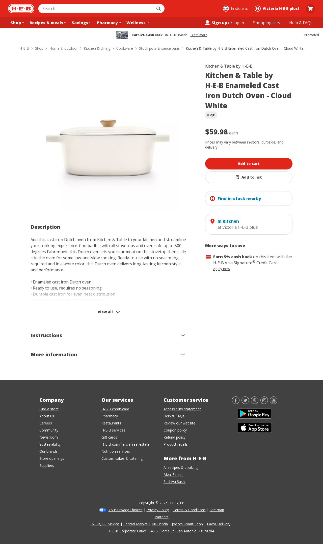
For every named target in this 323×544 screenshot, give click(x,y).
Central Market (135, 524)
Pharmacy (109, 416)
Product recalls (176, 444)
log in (238, 22)
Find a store (49, 409)
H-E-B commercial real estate (125, 444)
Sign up (215, 23)
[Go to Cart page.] (310, 8)
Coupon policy (175, 430)
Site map (217, 509)
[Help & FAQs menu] (301, 22)
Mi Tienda (160, 524)
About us (46, 416)
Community (48, 430)
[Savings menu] (81, 22)
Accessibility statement (182, 409)
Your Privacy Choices (126, 509)
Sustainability (50, 444)
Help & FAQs (174, 416)
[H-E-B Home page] (21, 8)
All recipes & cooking (181, 467)
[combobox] (95, 8)
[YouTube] (273, 402)
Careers (45, 423)
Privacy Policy (158, 509)
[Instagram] (264, 402)
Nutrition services (115, 451)
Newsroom (48, 437)
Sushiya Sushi (174, 481)
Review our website (179, 423)
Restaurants (111, 423)
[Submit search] (159, 8)
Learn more (199, 35)
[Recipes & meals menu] (47, 22)
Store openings (51, 458)
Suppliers (46, 465)
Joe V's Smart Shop (187, 524)
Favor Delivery (218, 524)
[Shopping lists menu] (267, 22)
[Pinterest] (254, 402)
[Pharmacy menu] (108, 22)
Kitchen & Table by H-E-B (229, 66)
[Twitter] (245, 402)
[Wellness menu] (137, 22)
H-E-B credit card (115, 409)
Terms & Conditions (189, 509)
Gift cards (109, 437)
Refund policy (174, 437)
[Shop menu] (16, 22)
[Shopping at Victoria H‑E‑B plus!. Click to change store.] (277, 8)
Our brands (48, 451)
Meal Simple (173, 474)
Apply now (221, 268)
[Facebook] (235, 402)
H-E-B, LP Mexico (105, 524)
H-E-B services (113, 430)
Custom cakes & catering (122, 458)
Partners (162, 516)
